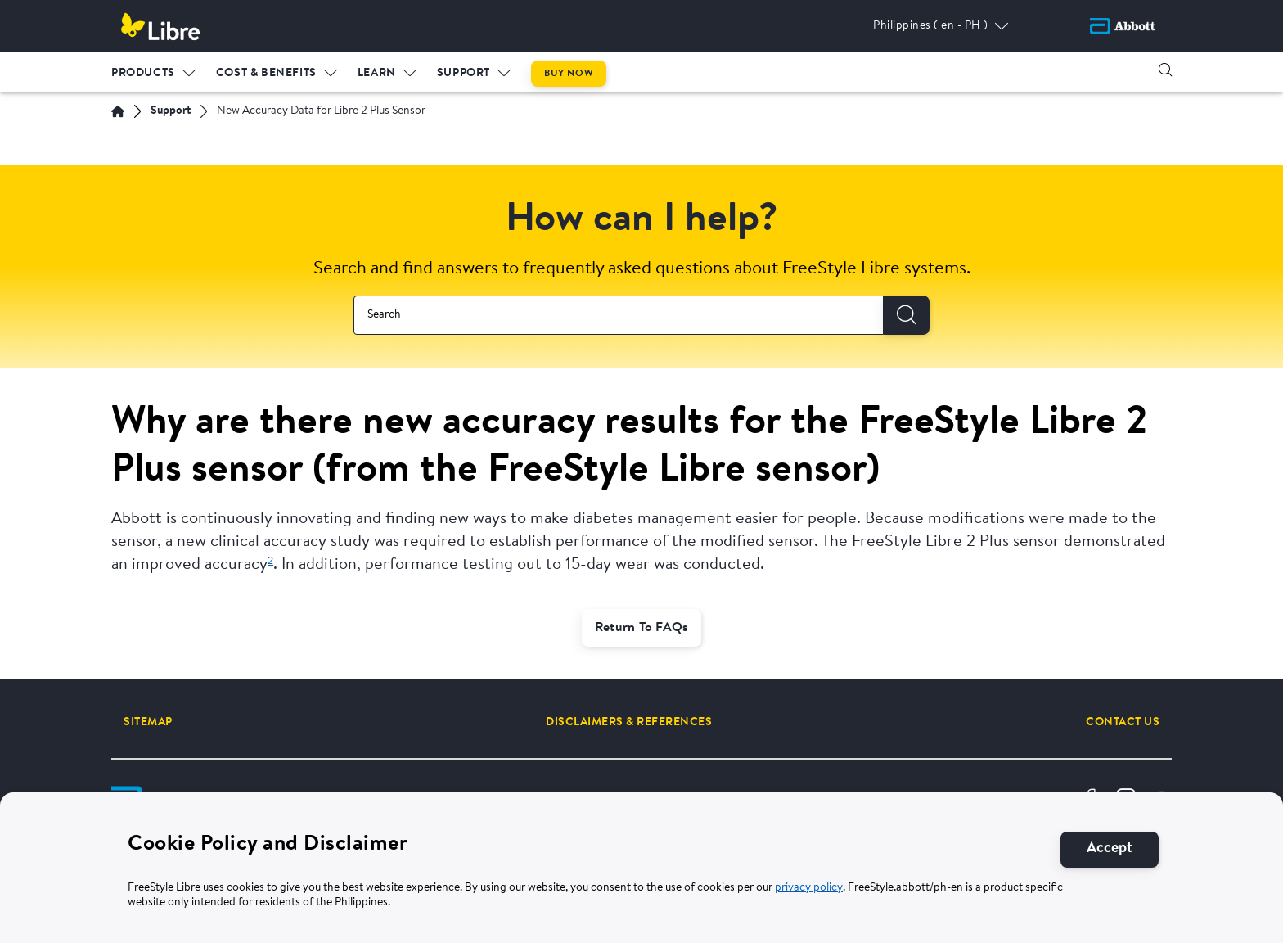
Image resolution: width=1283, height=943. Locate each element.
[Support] (171, 112)
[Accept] (1109, 854)
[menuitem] (153, 69)
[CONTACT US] (1122, 722)
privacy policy (809, 892)
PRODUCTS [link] (143, 72)
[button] (1165, 69)
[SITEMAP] (148, 722)
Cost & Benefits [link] (266, 72)
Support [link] (463, 72)
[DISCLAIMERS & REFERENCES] (629, 722)
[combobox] (618, 315)
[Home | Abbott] (117, 111)
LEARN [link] (377, 72)
